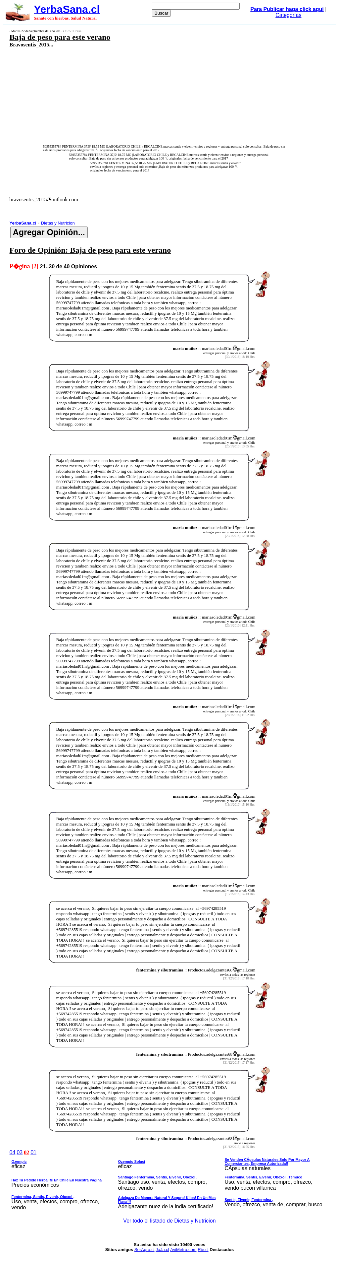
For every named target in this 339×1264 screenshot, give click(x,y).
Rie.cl (203, 1249)
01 (33, 1152)
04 (13, 1152)
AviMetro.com (183, 1249)
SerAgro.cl (144, 1249)
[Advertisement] (141, 95)
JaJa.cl (162, 1249)
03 (20, 1152)
